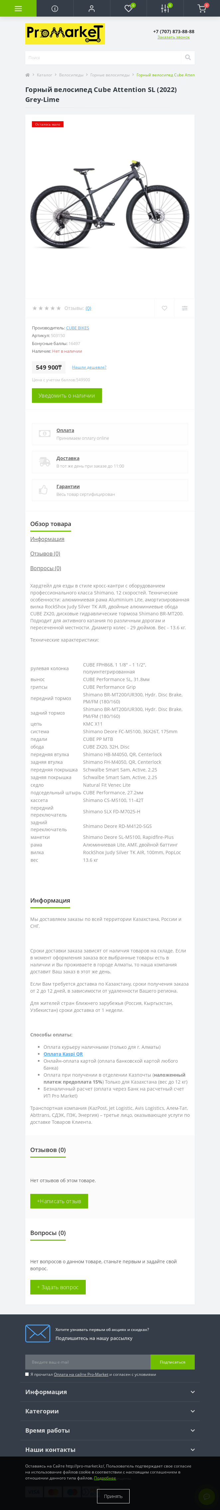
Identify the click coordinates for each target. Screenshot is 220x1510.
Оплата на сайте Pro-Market (81, 1374)
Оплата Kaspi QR (63, 1054)
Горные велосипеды (110, 75)
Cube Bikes (77, 328)
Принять (113, 1496)
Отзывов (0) (45, 553)
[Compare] (184, 308)
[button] (91, 8)
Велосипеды (71, 75)
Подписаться (172, 1362)
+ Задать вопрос (58, 1287)
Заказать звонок (174, 37)
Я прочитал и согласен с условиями (93, 1374)
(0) (88, 308)
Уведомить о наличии (67, 395)
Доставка (67, 458)
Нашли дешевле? (89, 367)
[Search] (188, 57)
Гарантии (68, 486)
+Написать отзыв (59, 1201)
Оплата (65, 430)
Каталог (44, 75)
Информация (47, 539)
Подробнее (105, 1478)
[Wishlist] (164, 308)
